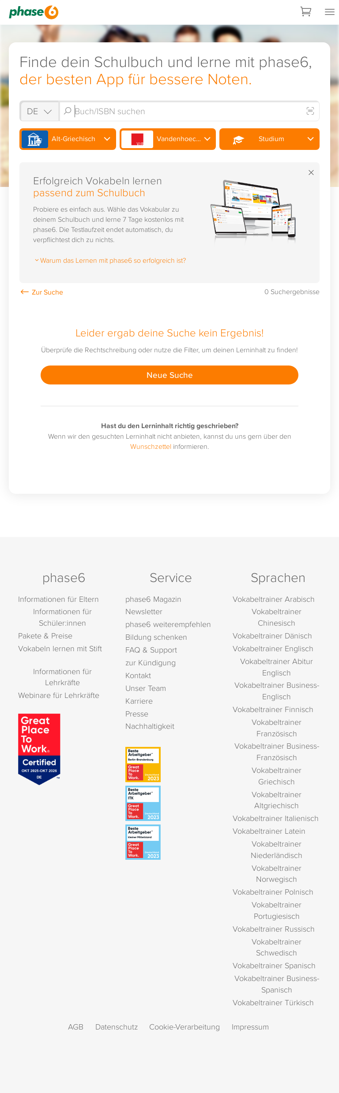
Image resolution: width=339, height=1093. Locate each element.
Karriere (139, 700)
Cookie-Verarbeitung (184, 1026)
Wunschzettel (150, 446)
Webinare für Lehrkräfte (58, 695)
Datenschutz (116, 1026)
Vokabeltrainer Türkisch (273, 1002)
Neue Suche (170, 375)
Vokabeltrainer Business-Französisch (276, 751)
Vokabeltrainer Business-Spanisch (276, 984)
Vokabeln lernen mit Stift (60, 648)
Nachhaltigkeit (149, 725)
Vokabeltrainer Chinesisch (276, 617)
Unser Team (145, 688)
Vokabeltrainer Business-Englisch (276, 690)
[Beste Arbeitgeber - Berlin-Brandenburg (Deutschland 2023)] (170, 764)
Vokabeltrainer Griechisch (276, 776)
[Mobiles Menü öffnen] (329, 12)
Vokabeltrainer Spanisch (274, 965)
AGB (75, 1026)
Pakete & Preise (45, 635)
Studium (253, 139)
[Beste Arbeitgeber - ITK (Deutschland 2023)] (170, 803)
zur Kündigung (150, 662)
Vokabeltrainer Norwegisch (276, 873)
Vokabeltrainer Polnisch (273, 891)
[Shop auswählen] (38, 111)
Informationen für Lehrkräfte (62, 677)
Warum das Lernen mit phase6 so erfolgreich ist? (109, 260)
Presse (136, 713)
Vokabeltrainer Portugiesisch (276, 910)
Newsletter (143, 611)
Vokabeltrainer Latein (269, 830)
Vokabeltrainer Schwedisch (276, 947)
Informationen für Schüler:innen (62, 617)
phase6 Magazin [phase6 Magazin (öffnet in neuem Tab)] (153, 598)
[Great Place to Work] (39, 748)
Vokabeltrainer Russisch (274, 928)
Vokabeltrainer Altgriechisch (276, 800)
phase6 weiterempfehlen (168, 624)
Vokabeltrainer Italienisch (276, 818)
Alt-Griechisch (58, 139)
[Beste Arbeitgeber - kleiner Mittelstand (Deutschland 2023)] (170, 842)
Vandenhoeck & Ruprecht (168, 139)
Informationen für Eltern (58, 598)
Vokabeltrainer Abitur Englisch (276, 667)
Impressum (250, 1026)
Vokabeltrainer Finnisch (273, 709)
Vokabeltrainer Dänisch (272, 635)
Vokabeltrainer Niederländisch (276, 849)
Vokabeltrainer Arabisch (274, 598)
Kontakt (138, 675)
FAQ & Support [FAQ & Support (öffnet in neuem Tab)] (151, 649)
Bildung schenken (156, 636)
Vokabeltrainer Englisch (273, 648)
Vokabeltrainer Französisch (276, 727)
